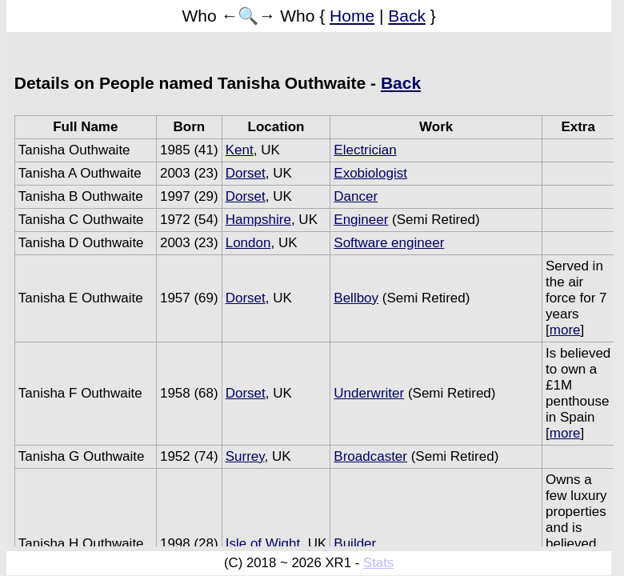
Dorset (246, 173)
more (565, 330)
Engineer (361, 219)
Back (407, 15)
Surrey (245, 456)
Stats (378, 562)
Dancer (356, 196)
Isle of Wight (263, 543)
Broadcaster (370, 456)
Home (352, 15)
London (248, 242)
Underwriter (369, 393)
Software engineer (389, 242)
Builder (355, 543)
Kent (240, 150)
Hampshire (258, 219)
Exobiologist (370, 173)
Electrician (365, 150)
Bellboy (356, 298)
